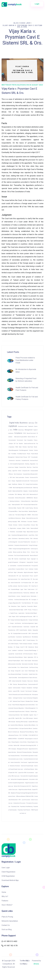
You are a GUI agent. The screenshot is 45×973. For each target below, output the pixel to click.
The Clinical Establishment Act (21, 555)
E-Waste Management (30, 708)
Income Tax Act (18, 653)
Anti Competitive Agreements (17, 464)
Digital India (14, 423)
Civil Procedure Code (26, 582)
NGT (29, 457)
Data (13, 477)
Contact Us (6, 925)
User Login (6, 868)
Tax (17, 443)
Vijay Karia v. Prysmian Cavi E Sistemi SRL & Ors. (22, 26)
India (15, 429)
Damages (35, 691)
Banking (27, 464)
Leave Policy (31, 535)
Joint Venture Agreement (28, 623)
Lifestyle (11, 443)
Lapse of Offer (16, 691)
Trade (25, 589)
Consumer (33, 542)
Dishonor (15, 525)
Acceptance (29, 687)
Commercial (12, 460)
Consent (22, 691)
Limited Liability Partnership (16, 592)
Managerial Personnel (22, 748)
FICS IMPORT (20, 738)
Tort (19, 579)
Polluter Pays (34, 711)
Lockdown (14, 650)
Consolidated (19, 531)
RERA (10, 487)
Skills (11, 429)
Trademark (30, 426)
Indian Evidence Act (15, 582)
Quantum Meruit (20, 569)
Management (29, 430)
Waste (35, 447)
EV (36, 436)
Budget (16, 467)
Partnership (26, 592)
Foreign (12, 623)
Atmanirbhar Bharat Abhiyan (16, 657)
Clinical (33, 552)
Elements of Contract (15, 765)
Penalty (10, 525)
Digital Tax (23, 606)
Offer (11, 684)
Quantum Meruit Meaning (17, 725)
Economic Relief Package (30, 650)
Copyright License (25, 596)
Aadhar (30, 630)
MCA (17, 616)
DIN (16, 494)
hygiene (31, 715)
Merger (23, 518)
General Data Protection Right (16, 609)
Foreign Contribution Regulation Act (19, 620)
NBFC (24, 640)
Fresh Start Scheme (26, 603)
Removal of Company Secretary (24, 752)
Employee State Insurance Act (20, 633)
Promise (15, 684)
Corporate (32, 626)
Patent (25, 657)
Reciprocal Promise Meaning (27, 731)
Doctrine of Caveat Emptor (27, 765)
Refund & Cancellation (10, 921)
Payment (19, 508)
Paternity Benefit (16, 504)
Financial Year (22, 467)
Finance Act (30, 606)
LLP (36, 589)
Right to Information (28, 572)
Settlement (32, 592)
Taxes (18, 606)
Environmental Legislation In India (29, 755)
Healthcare (14, 484)
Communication (17, 687)
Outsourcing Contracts (14, 715)
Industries (18, 460)
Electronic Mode (12, 508)
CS (14, 647)
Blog (16, 23)
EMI (26, 647)
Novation (24, 681)
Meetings (20, 494)
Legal (21, 589)
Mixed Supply (32, 670)
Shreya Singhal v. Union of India (19, 742)
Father (28, 528)
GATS (10, 681)
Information (20, 572)
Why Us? (5, 896)
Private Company (31, 640)
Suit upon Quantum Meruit (25, 728)
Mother (24, 528)
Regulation (32, 464)
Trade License (31, 589)
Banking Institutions (15, 501)
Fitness (35, 440)
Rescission (30, 681)
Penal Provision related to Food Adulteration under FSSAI (25, 360)
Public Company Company (25, 643)
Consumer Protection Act (24, 542)
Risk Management (23, 450)
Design (12, 670)
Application (30, 657)
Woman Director (24, 667)
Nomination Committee (27, 664)
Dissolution (25, 674)
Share (22, 660)
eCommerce (15, 538)
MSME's (29, 514)
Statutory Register (33, 511)
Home (4, 892)
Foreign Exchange (33, 545)
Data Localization (20, 477)
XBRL (19, 521)
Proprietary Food (15, 806)
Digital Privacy (13, 613)
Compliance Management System (19, 535)
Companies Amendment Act (21, 545)
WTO (20, 799)
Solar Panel (30, 447)
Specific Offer (18, 718)
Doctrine (21, 525)
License (18, 596)
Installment (21, 650)
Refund (35, 606)
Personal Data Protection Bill (30, 504)
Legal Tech (14, 470)
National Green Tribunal (21, 457)
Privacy (29, 609)
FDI (24, 484)
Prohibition (12, 531)
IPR (35, 657)
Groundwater (34, 457)
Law (20, 575)
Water (20, 447)
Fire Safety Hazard (21, 453)
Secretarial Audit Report (31, 613)
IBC (30, 599)
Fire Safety (13, 453)
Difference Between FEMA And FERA (25, 796)
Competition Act (25, 460)
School (19, 470)
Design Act (18, 670)
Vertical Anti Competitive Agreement (19, 779)
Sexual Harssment (31, 433)
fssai (35, 715)
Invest (26, 670)
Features (5, 901)
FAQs (28, 961)
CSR (11, 477)
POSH (24, 433)
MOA (24, 494)
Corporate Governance (17, 626)
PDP (22, 504)
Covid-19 (22, 647)
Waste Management (13, 450)
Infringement (22, 562)
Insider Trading (29, 508)
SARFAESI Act (29, 497)
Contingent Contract (17, 698)
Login (37, 4)
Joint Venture (18, 623)
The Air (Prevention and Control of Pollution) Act (20, 694)
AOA (27, 494)
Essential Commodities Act (24, 565)
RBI (12, 558)
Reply (24, 531)
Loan (22, 670)
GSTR (17, 630)
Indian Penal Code (25, 579)
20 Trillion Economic (28, 653)
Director (27, 477)
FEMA (10, 548)
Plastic (28, 453)
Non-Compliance (18, 474)
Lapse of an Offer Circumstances (26, 772)
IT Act (31, 538)
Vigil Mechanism (27, 637)
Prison (31, 575)
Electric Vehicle (31, 436)
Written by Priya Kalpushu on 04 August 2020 (22, 85)
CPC (33, 582)
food (22, 715)
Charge (17, 647)
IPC (31, 579)
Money (24, 552)
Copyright (33, 558)
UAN (29, 633)
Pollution (25, 447)
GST (15, 443)
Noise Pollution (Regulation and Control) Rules (23, 704)
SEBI (23, 508)
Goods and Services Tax (29, 443)
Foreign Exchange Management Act (21, 548)
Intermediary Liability (23, 538)
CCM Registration (8, 876)
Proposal (23, 687)
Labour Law (11, 514)
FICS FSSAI (25, 735)
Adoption (25, 491)
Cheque (13, 480)
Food (25, 440)
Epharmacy (21, 429)
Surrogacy (33, 599)
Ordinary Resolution (26, 501)
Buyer (28, 558)
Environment (20, 440)
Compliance (18, 433)
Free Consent (28, 691)
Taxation (21, 443)
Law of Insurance (26, 799)
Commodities (13, 565)
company (19, 528)
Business (24, 423)
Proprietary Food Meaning (26, 806)
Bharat (35, 653)
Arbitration (23, 521)
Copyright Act (30, 562)
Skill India (31, 423)
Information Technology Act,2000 (28, 745)
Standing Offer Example (22, 721)
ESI (11, 633)
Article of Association (20, 497)
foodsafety (25, 715)
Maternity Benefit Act (17, 491)
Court (26, 569)
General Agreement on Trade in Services (27, 677)
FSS (32, 603)
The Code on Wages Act (20, 514)
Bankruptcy (34, 596)
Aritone (36, 964)
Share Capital (28, 660)
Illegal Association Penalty (24, 789)
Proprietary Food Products (24, 809)
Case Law (25, 23)
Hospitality (30, 440)
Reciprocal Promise (22, 684)
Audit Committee (13, 677)
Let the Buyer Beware (29, 769)
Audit (10, 616)
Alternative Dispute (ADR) (20, 436)
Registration (13, 528)
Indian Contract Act (16, 681)
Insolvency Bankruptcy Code (21, 599)
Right (15, 572)
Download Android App (10, 880)
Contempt (31, 569)
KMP (34, 616)
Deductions (14, 606)
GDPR (25, 609)
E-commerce (19, 637)
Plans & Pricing (7, 917)
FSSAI (16, 447)
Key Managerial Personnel (25, 616)
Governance (26, 626)
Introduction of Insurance (19, 803)
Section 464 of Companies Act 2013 (22, 786)
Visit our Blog (7, 929)
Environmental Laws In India (16, 759)
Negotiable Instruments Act (22, 480)
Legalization (21, 613)
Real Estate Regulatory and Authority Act (22, 487)
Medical (20, 484)
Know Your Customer (23, 586)
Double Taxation (23, 630)
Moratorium (31, 647)
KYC (30, 586)
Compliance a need (22, 426)
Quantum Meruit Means (30, 725)
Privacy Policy (25, 962)
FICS (20, 735)
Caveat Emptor (22, 558)
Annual (33, 525)
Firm (18, 667)
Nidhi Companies (17, 640)
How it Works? (7, 905)
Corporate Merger (15, 589)
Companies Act (26, 470)
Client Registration (8, 872)
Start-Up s (29, 467)
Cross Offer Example (28, 718)
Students (35, 521)
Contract (31, 450)
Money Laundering (17, 552)
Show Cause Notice (23, 511)
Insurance (29, 521)
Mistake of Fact (29, 701)
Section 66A (16, 745)
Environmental (12, 440)
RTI (17, 575)
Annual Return (26, 525)
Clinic (28, 552)
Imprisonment (25, 575)
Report (13, 616)
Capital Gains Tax (33, 674)
